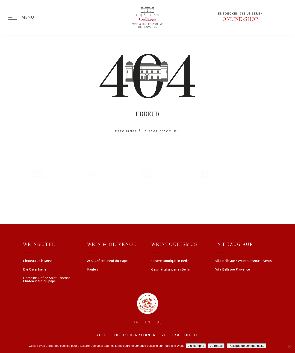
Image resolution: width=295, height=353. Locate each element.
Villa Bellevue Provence (232, 269)
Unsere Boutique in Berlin (170, 261)
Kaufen (92, 269)
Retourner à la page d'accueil (147, 131)
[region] (147, 188)
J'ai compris (196, 345)
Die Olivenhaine (34, 269)
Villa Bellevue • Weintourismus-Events (243, 261)
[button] (37, 188)
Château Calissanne (38, 261)
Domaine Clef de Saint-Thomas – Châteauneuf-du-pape (48, 279)
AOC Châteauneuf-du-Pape (107, 261)
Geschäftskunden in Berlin (170, 269)
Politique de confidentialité (246, 345)
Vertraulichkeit (180, 335)
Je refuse (216, 345)
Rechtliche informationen (126, 335)
